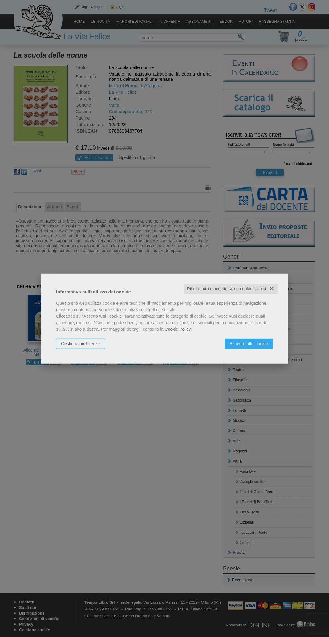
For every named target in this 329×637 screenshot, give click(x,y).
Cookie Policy (178, 329)
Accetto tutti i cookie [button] (248, 343)
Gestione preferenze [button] (80, 343)
